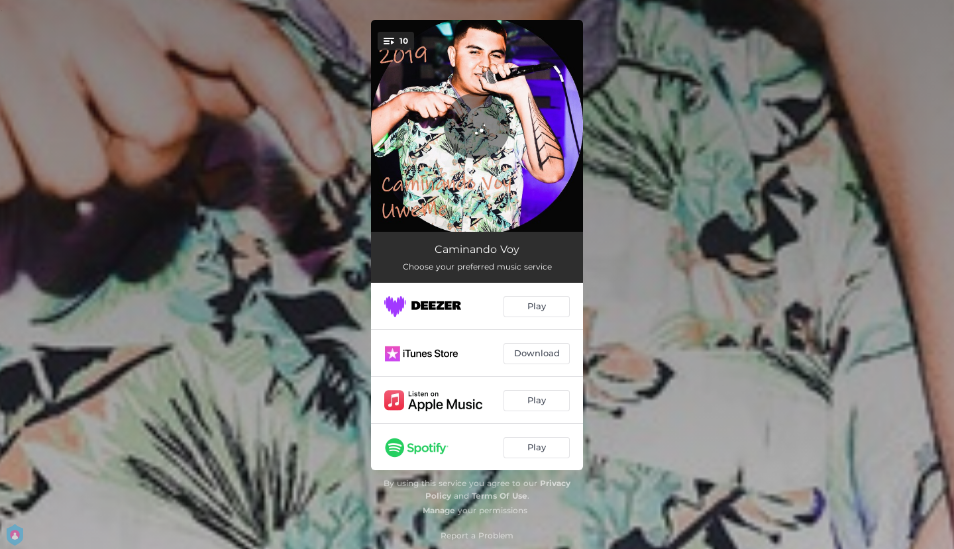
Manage (439, 510)
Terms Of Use (499, 496)
